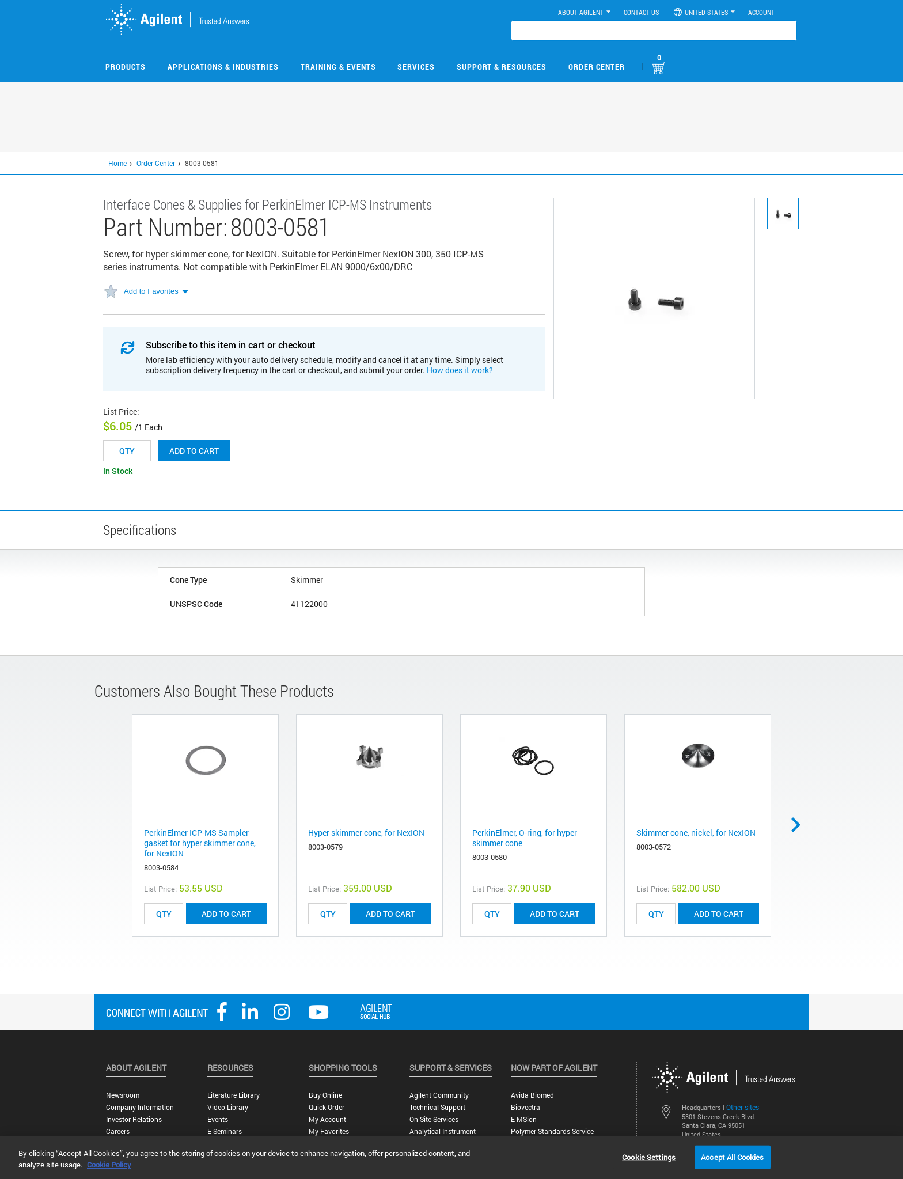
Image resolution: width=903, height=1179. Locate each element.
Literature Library (233, 1095)
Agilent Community (439, 1095)
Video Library (227, 1107)
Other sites (742, 1107)
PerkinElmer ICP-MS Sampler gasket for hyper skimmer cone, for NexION (200, 843)
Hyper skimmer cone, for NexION (366, 832)
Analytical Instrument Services (442, 1135)
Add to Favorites (151, 291)
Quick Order (326, 1107)
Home (117, 163)
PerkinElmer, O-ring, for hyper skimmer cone (524, 837)
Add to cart (194, 450)
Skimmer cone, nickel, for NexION (696, 832)
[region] (451, 1157)
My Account (327, 1119)
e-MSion (524, 1119)
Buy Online (325, 1095)
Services (416, 66)
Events (217, 1119)
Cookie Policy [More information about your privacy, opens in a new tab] (109, 1164)
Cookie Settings (649, 1156)
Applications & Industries (223, 66)
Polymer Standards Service (552, 1131)
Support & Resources (502, 66)
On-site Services (433, 1119)
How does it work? (460, 370)
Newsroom (122, 1095)
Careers (118, 1131)
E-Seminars (224, 1131)
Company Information (140, 1107)
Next (800, 824)
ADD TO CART (226, 913)
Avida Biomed (532, 1095)
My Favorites (329, 1131)
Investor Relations (134, 1119)
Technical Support (437, 1107)
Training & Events (338, 66)
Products (125, 66)
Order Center (596, 66)
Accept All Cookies (732, 1156)
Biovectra (525, 1107)
